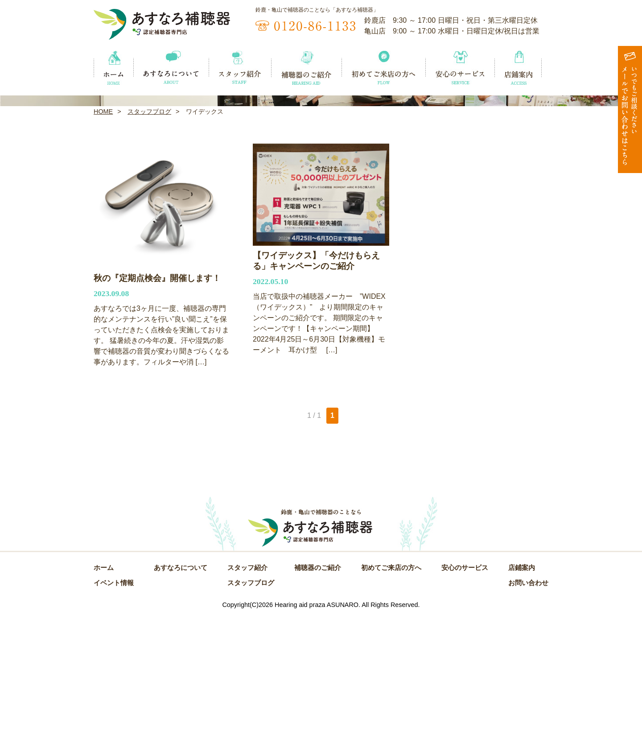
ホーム (104, 696)
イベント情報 (114, 711)
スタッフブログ (149, 239)
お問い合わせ (528, 711)
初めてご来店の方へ (391, 696)
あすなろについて (180, 696)
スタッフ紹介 (247, 696)
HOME (103, 239)
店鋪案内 (521, 696)
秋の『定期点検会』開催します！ (157, 405)
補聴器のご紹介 (317, 696)
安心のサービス (464, 696)
